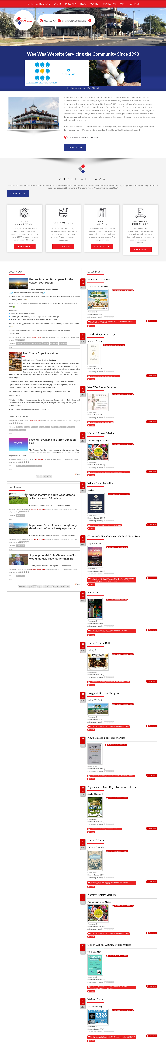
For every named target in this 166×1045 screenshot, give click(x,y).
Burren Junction (37, 343)
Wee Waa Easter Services (101, 387)
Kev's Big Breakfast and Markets (106, 737)
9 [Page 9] (53, 587)
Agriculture (12, 430)
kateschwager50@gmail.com (74, 21)
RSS (77, 474)
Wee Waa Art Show (98, 279)
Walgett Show (95, 999)
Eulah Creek (103, 580)
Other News (61, 427)
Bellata (117, 578)
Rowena (116, 1038)
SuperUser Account (38, 509)
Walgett (46, 343)
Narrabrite (93, 592)
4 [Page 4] (47, 477)
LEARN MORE (75, 147)
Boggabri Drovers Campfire (103, 693)
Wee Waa (27, 343)
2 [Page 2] (41, 477)
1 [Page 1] (37, 477)
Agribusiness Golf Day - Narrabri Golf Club (112, 787)
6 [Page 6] (44, 587)
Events (102, 321)
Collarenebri (125, 1036)
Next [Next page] (62, 587)
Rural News (54, 343)
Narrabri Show (95, 840)
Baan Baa (109, 578)
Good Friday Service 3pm (102, 334)
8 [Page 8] (50, 587)
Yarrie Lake (102, 323)
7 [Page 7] (47, 587)
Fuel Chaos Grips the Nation (40, 353)
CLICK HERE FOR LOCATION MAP (82, 137)
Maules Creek (122, 580)
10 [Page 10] (57, 587)
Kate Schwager (37, 337)
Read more (152, 321)
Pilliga (131, 321)
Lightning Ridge (105, 1038)
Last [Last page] (67, 587)
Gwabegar (113, 580)
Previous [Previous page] (22, 587)
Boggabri (20, 427)
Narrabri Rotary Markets (101, 433)
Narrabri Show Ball (98, 643)
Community (63, 343)
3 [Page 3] (44, 477)
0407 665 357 (50, 21)
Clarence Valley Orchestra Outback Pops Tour (113, 536)
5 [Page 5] (50, 477)
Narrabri (19, 343)
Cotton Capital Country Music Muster (109, 944)
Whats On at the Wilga (100, 483)
